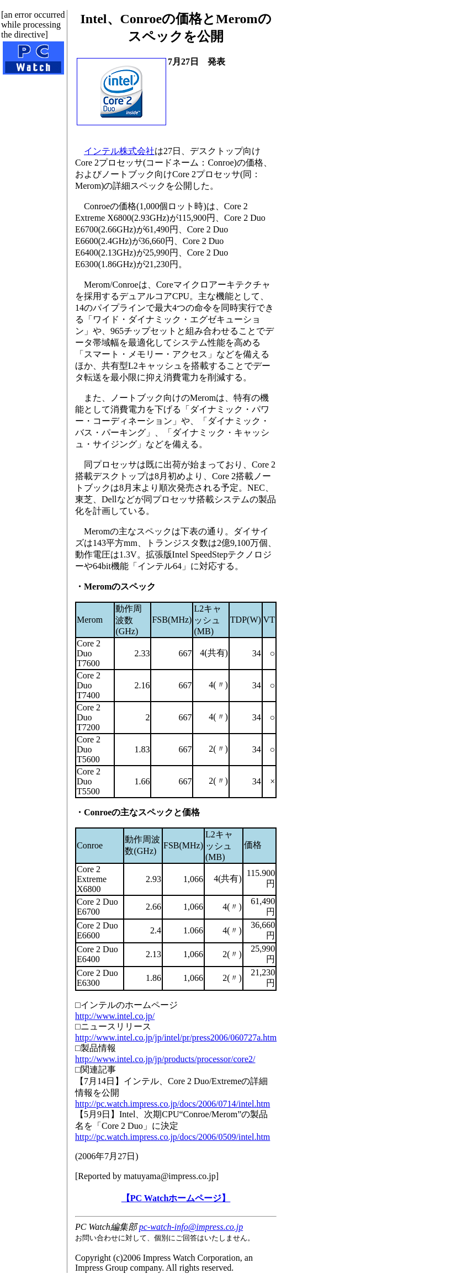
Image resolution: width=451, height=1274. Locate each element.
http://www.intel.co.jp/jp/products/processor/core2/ (165, 1059)
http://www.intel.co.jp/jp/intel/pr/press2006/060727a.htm (176, 1037)
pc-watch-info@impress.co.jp (191, 1226)
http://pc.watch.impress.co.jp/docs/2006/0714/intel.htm (172, 1103)
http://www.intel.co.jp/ (115, 1016)
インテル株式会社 (119, 151)
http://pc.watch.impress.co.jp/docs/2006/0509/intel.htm (172, 1137)
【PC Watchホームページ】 (175, 1198)
